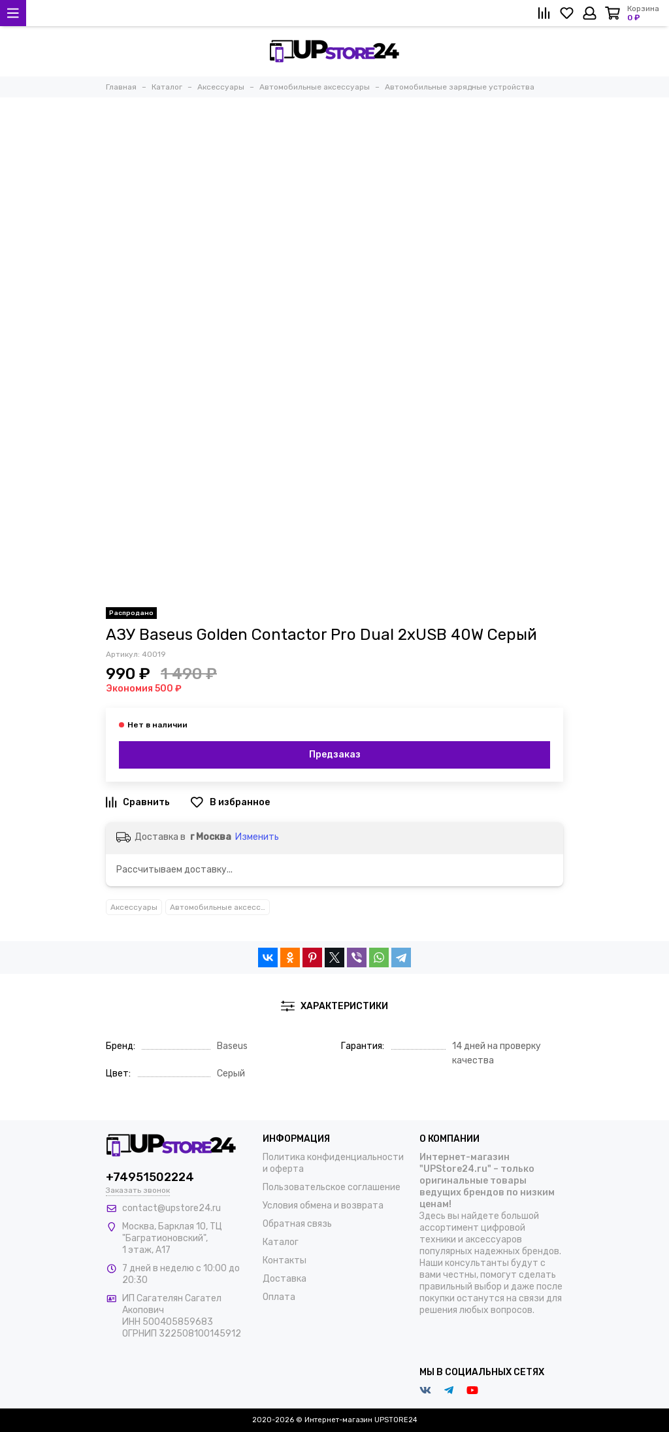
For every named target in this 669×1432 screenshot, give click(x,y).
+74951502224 (150, 1177)
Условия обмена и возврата (323, 1205)
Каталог (281, 1242)
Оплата (279, 1297)
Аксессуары (133, 907)
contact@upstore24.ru (171, 1208)
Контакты (284, 1260)
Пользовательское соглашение (331, 1187)
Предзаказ (335, 754)
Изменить (257, 836)
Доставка (284, 1278)
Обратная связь (297, 1223)
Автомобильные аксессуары (220, 907)
